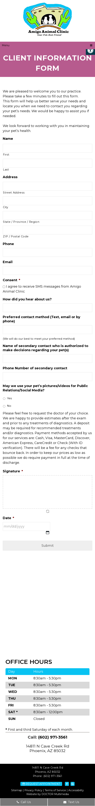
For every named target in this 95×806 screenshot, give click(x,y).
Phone (8, 244)
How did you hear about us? (27, 299)
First (6, 154)
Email (7, 262)
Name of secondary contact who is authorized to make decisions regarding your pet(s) (45, 348)
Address (10, 177)
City (5, 207)
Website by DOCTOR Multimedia (47, 794)
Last (6, 169)
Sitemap (16, 790)
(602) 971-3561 (52, 737)
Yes (9, 398)
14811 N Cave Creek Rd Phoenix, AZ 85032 (47, 748)
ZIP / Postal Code (15, 236)
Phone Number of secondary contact (35, 368)
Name (8, 139)
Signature (13, 471)
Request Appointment (41, 784)
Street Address (13, 192)
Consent (11, 280)
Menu (5, 45)
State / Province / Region (21, 221)
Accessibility (76, 790)
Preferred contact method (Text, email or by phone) (41, 319)
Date (8, 518)
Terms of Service (55, 790)
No (9, 405)
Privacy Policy (33, 790)
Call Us (24, 802)
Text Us (71, 802)
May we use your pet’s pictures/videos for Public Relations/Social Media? (45, 388)
